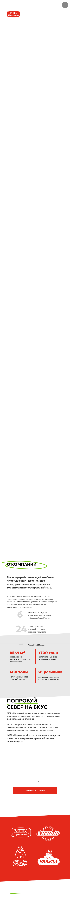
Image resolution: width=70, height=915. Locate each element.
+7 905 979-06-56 (23, 4)
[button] (35, 790)
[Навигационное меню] (65, 5)
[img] (9, 5)
